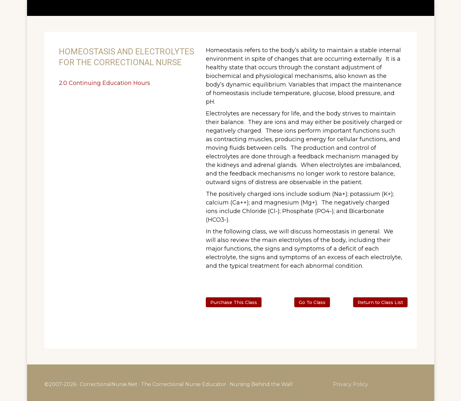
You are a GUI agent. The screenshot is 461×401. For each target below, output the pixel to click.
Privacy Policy (350, 384)
